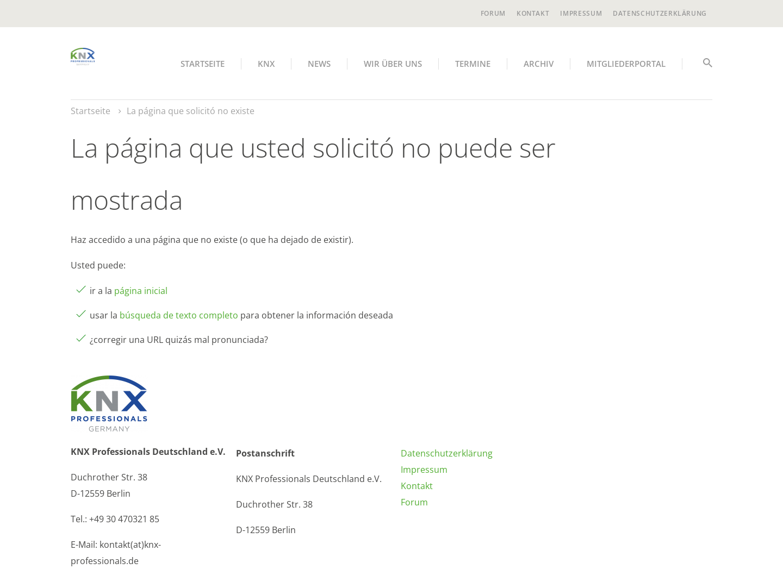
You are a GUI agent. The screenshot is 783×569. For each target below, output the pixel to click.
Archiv (539, 63)
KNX (266, 63)
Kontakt (533, 13)
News (319, 63)
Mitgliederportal (626, 63)
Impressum (581, 13)
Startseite (203, 63)
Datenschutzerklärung (660, 13)
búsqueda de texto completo (179, 315)
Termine (472, 63)
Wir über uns (393, 63)
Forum (493, 13)
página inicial (140, 291)
